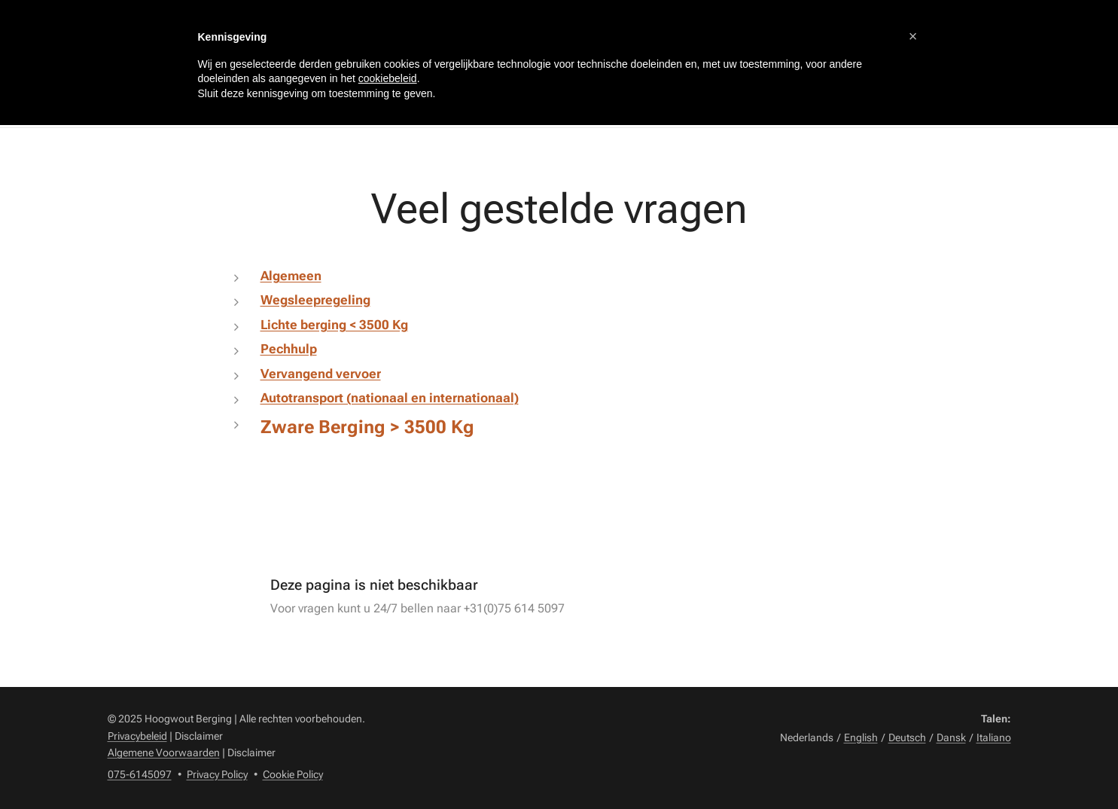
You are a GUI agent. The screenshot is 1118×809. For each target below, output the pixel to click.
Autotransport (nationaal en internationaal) (389, 397)
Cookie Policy (293, 774)
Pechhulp (288, 348)
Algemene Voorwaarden (164, 752)
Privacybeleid (137, 736)
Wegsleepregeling (315, 299)
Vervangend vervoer (320, 373)
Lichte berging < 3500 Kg (333, 324)
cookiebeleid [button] (387, 78)
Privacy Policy (217, 774)
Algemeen (290, 275)
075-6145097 (140, 774)
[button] (913, 36)
